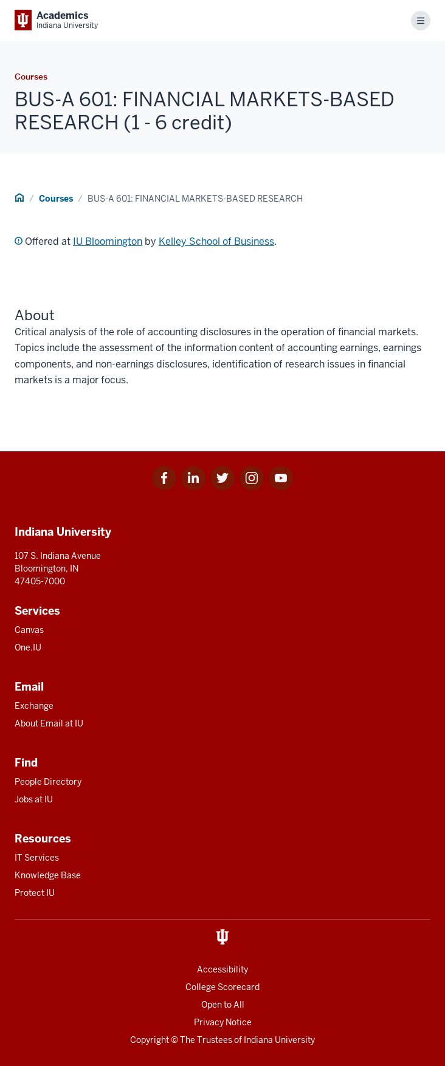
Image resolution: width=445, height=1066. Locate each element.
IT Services (37, 857)
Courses (56, 198)
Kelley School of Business (216, 241)
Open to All (222, 1004)
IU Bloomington (107, 241)
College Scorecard (222, 987)
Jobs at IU (34, 799)
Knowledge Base (48, 875)
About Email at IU (49, 723)
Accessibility (222, 969)
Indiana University (279, 1039)
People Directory (48, 781)
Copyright (149, 1039)
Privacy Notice (223, 1022)
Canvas (29, 629)
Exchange (34, 705)
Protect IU (35, 892)
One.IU (28, 647)
